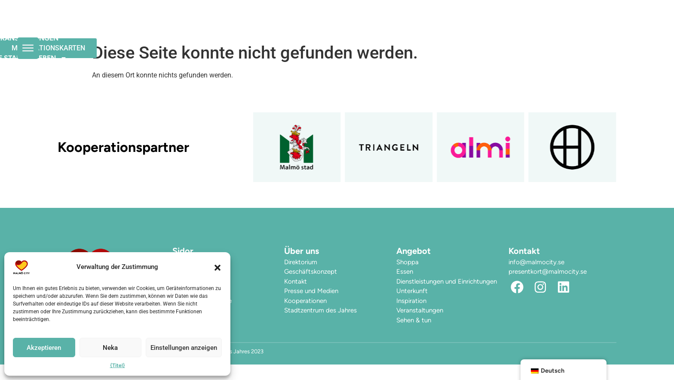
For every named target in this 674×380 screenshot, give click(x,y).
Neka (110, 348)
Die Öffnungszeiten (197, 27)
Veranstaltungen (285, 27)
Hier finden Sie (456, 27)
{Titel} (117, 365)
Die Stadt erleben (373, 27)
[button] (217, 267)
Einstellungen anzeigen (183, 348)
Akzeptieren (44, 348)
